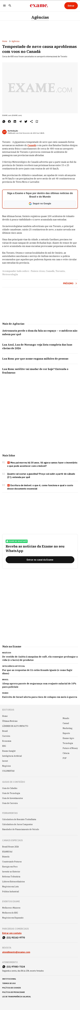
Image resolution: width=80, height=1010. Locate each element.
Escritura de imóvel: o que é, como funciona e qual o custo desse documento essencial (40, 487)
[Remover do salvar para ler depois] (36, 121)
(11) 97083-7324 (16, 966)
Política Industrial (10, 891)
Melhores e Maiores (11, 908)
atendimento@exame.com (16, 952)
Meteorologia (10, 274)
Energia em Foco (10, 866)
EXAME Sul (7, 851)
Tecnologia (68, 743)
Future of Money (70, 748)
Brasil (5, 731)
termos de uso (9, 983)
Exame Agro (68, 738)
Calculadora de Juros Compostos (17, 824)
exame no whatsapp (16, 541)
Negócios (6, 766)
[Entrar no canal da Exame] (40, 559)
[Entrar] (71, 5)
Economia (6, 741)
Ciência (66, 753)
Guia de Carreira (10, 803)
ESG (4, 746)
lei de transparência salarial (16, 997)
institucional (9, 979)
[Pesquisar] (10, 5)
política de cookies (11, 988)
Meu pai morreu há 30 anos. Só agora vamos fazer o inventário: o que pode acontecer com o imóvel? (42, 464)
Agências (40, 17)
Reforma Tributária (11, 876)
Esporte (66, 733)
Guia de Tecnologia (11, 793)
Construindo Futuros (12, 861)
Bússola (5, 856)
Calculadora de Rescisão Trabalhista (19, 819)
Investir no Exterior (11, 871)
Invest (5, 761)
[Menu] (4, 5)
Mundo (66, 718)
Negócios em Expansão (13, 918)
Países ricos (38, 271)
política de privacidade (13, 992)
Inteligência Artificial (12, 756)
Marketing (67, 728)
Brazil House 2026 (10, 846)
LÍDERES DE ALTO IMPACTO (15, 726)
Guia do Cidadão (9, 788)
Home (4, 41)
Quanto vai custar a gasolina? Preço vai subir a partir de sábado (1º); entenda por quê (41, 475)
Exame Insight (9, 751)
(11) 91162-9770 (16, 937)
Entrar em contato (12, 933)
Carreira (6, 736)
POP (65, 758)
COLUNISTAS (8, 771)
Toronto (60, 271)
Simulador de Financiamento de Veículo (20, 829)
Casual (66, 723)
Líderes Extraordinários (13, 881)
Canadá (50, 271)
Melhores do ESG (10, 913)
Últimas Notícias (9, 721)
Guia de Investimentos (12, 798)
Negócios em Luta (10, 886)
